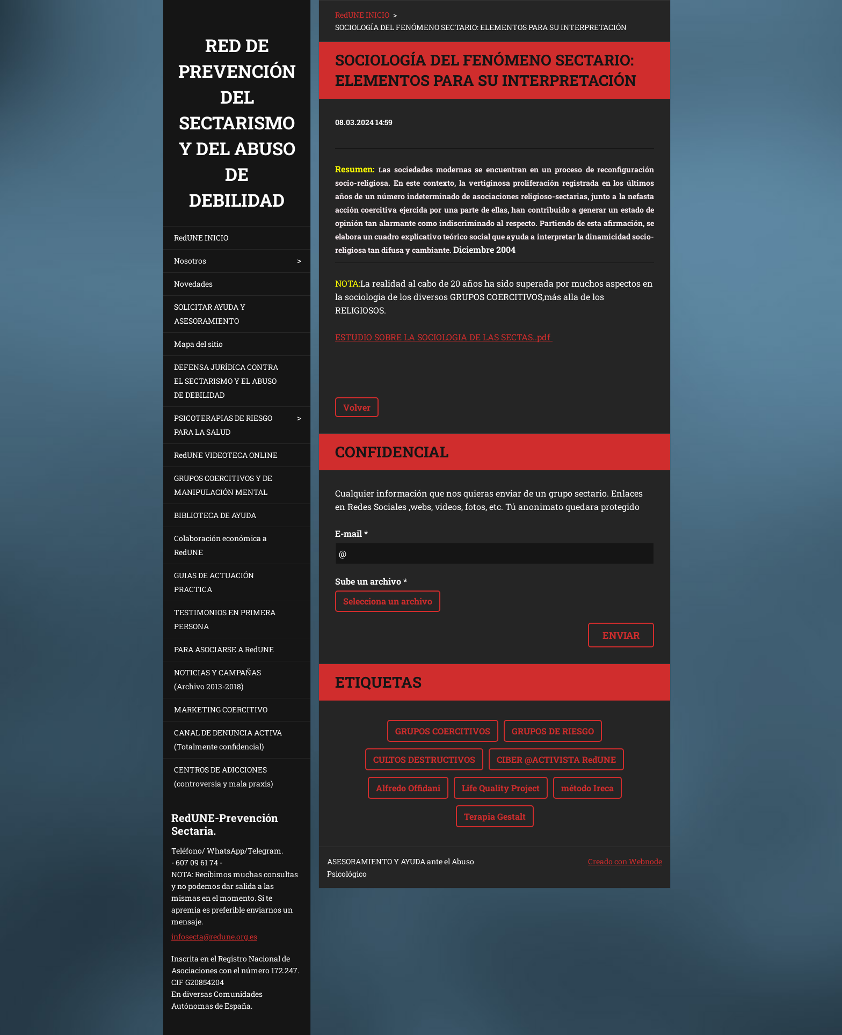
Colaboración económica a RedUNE (220, 545)
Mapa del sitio (198, 344)
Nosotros (190, 261)
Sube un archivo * (371, 581)
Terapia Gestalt (495, 816)
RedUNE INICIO (201, 237)
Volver (357, 407)
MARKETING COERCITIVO (220, 709)
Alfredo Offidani (408, 787)
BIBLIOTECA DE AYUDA (215, 515)
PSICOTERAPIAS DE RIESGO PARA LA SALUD (223, 425)
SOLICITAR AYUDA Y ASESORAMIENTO (209, 314)
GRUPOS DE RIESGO (553, 731)
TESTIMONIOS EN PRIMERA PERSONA (224, 619)
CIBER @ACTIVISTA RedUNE (556, 759)
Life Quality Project (501, 787)
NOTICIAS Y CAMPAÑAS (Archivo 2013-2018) (217, 679)
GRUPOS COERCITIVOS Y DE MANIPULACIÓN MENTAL (223, 485)
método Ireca (587, 787)
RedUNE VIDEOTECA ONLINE (226, 455)
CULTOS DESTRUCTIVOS (424, 759)
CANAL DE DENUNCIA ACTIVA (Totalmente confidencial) (228, 739)
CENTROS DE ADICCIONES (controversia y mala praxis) (223, 776)
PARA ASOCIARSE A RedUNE (224, 649)
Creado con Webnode (625, 861)
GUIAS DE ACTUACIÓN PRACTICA (214, 582)
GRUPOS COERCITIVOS (442, 731)
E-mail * (351, 533)
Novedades (193, 284)
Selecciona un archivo (387, 601)
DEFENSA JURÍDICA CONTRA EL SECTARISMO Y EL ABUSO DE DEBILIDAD (226, 381)
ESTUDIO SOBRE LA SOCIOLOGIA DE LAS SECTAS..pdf (444, 336)
